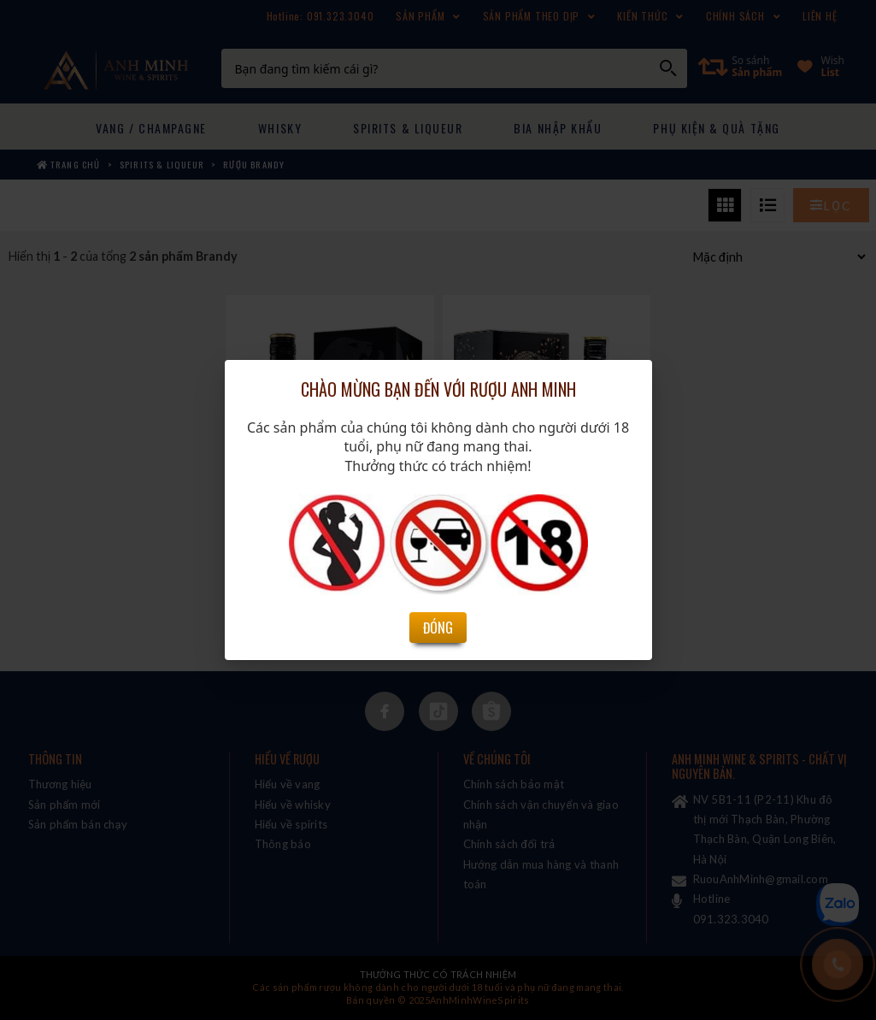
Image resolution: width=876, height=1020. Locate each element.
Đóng (438, 578)
